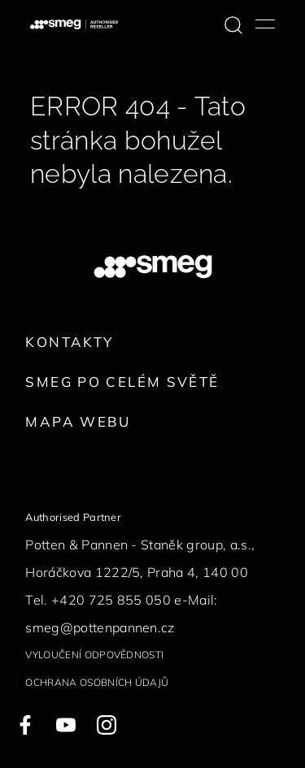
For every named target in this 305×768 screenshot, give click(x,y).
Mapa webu (77, 421)
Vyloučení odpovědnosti (94, 655)
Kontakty (69, 341)
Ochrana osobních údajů (96, 682)
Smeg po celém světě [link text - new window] (122, 381)
